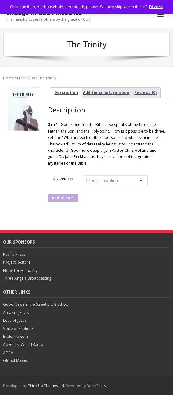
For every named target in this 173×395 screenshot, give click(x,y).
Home (8, 77)
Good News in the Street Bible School (36, 304)
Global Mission (16, 360)
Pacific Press (14, 254)
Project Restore (17, 262)
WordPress (96, 385)
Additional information (106, 92)
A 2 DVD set (63, 178)
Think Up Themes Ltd (46, 385)
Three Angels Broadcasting (27, 278)
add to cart (63, 197)
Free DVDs (26, 77)
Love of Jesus (14, 320)
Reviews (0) (145, 92)
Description (66, 92)
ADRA (8, 352)
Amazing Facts (16, 312)
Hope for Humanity (20, 270)
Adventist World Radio (23, 344)
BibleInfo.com (15, 336)
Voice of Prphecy (18, 328)
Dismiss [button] (156, 6)
